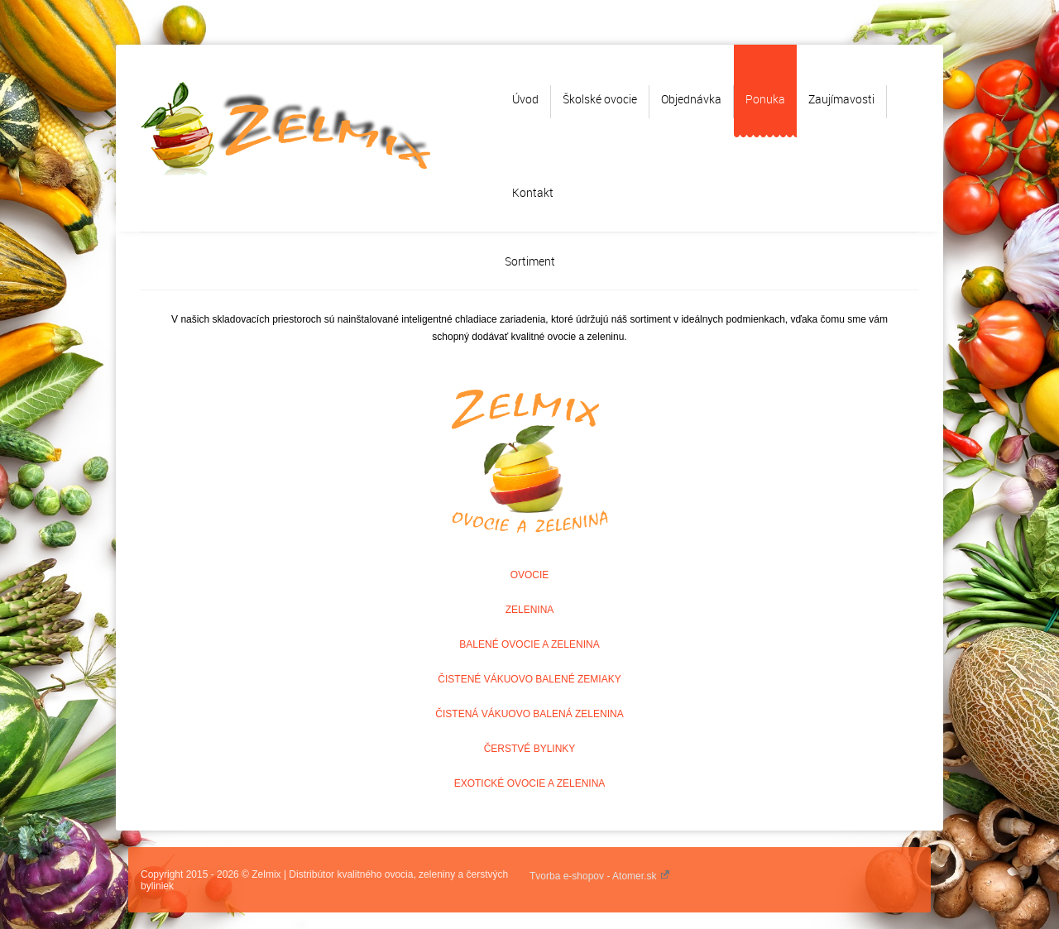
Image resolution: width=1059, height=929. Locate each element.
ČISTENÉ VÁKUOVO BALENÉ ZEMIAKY (529, 679)
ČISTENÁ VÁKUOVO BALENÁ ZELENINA (529, 714)
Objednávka (691, 99)
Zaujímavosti (841, 99)
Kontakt (532, 192)
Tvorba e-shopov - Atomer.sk (600, 876)
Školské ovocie (600, 99)
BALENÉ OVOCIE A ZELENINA (529, 644)
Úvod (525, 99)
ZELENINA (530, 609)
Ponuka (765, 99)
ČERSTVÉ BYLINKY (530, 748)
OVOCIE (529, 575)
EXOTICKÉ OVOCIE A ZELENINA (530, 783)
